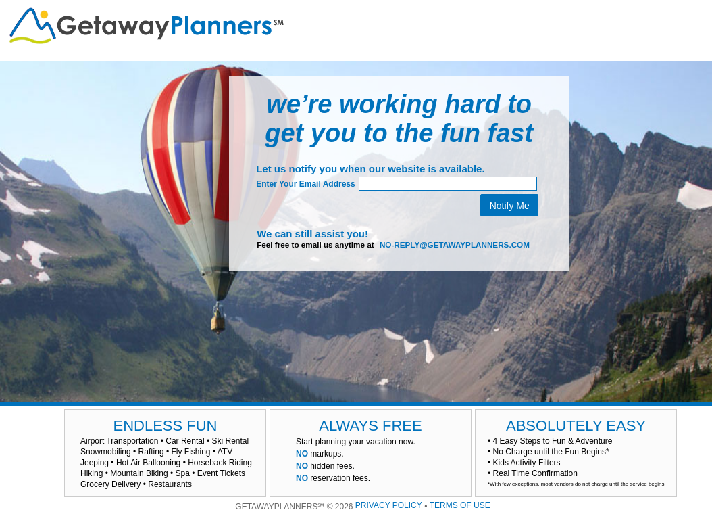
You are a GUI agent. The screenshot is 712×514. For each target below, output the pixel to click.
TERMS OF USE (460, 505)
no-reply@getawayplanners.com (455, 244)
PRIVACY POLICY (388, 505)
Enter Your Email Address (305, 184)
